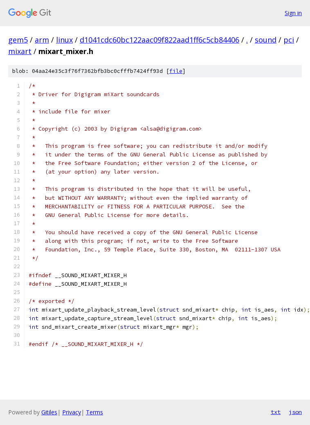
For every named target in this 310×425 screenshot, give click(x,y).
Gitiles (49, 412)
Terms (94, 412)
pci (288, 40)
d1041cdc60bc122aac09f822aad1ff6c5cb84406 (159, 40)
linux (64, 40)
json (295, 412)
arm (42, 40)
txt (276, 412)
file (175, 71)
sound (265, 40)
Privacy (71, 412)
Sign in (293, 13)
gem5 (18, 40)
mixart (19, 51)
